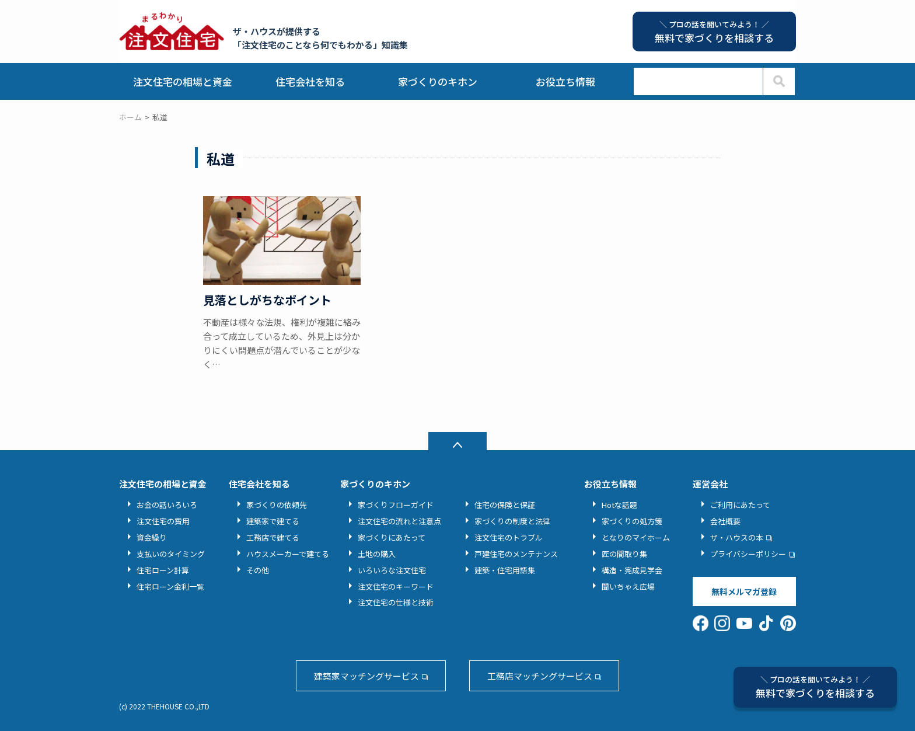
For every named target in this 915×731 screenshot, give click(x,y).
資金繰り (152, 537)
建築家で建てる (272, 521)
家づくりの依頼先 (276, 504)
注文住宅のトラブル (508, 537)
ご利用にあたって (740, 504)
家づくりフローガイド (396, 504)
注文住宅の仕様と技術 (396, 602)
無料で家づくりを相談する (815, 687)
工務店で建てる (272, 537)
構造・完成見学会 (632, 570)
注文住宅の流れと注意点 (399, 521)
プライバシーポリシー (748, 553)
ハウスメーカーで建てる (287, 553)
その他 (257, 570)
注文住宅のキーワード (396, 586)
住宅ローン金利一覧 (170, 586)
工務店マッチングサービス (539, 676)
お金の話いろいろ (167, 504)
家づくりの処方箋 (632, 521)
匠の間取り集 (624, 553)
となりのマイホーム (636, 537)
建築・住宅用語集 (504, 570)
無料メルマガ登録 (744, 591)
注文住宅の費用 (163, 521)
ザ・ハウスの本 (736, 537)
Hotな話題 (619, 504)
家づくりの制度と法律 (512, 521)
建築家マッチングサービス (366, 676)
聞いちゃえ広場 (628, 586)
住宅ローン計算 (163, 570)
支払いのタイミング (171, 553)
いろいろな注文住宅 (392, 570)
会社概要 (725, 521)
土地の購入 (377, 553)
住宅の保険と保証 (504, 504)
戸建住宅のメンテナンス (516, 553)
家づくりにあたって (391, 537)
